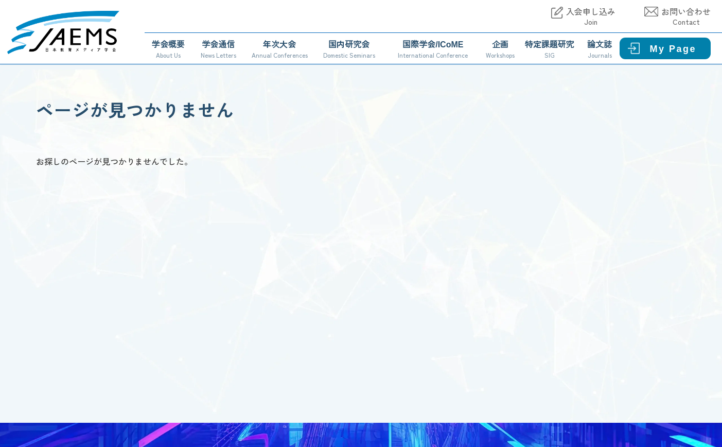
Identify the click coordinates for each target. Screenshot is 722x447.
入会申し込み (590, 16)
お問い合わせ (686, 16)
